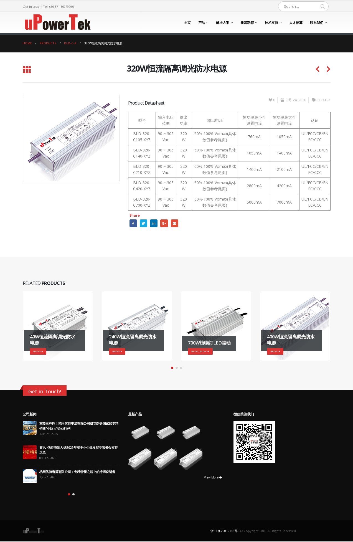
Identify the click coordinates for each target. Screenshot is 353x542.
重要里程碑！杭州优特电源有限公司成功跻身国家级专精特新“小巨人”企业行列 (78, 426)
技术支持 (271, 22)
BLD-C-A (324, 100)
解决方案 (222, 22)
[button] (172, 368)
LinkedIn (155, 223)
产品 (201, 22)
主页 (187, 22)
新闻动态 (247, 22)
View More (212, 478)
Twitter (144, 223)
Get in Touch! (46, 392)
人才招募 (296, 22)
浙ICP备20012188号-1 (225, 531)
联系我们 (316, 22)
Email (177, 223)
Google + (166, 223)
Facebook (133, 223)
